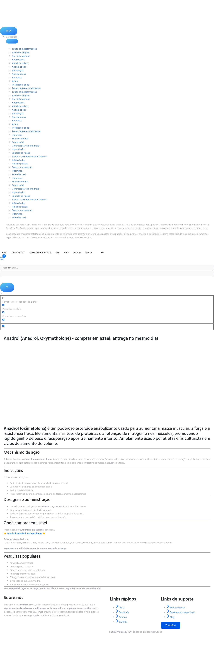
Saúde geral (18, 142)
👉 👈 (24, 533)
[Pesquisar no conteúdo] (3, 312)
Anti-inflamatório (21, 56)
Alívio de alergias (20, 52)
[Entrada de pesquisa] (107, 268)
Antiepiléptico (19, 67)
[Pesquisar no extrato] (3, 320)
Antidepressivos (20, 63)
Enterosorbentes (20, 139)
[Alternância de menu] (8, 31)
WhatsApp (170, 625)
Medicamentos (18, 252)
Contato (88, 252)
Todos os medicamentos (24, 49)
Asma (15, 81)
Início (4, 252)
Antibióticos (18, 60)
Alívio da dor (18, 160)
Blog (57, 252)
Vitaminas (17, 171)
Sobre (66, 252)
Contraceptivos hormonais (25, 146)
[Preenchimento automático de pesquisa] (107, 274)
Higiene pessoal (20, 164)
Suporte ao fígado (21, 153)
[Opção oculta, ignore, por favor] (3, 326)
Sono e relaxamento (22, 167)
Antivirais (17, 78)
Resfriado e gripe (20, 85)
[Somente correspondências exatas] (3, 298)
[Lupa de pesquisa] (7, 287)
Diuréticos (17, 135)
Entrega (77, 252)
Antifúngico (18, 70)
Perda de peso (19, 174)
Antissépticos (19, 74)
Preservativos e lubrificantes (26, 88)
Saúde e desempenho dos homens (29, 156)
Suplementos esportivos (40, 252)
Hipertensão (18, 149)
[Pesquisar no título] (3, 305)
